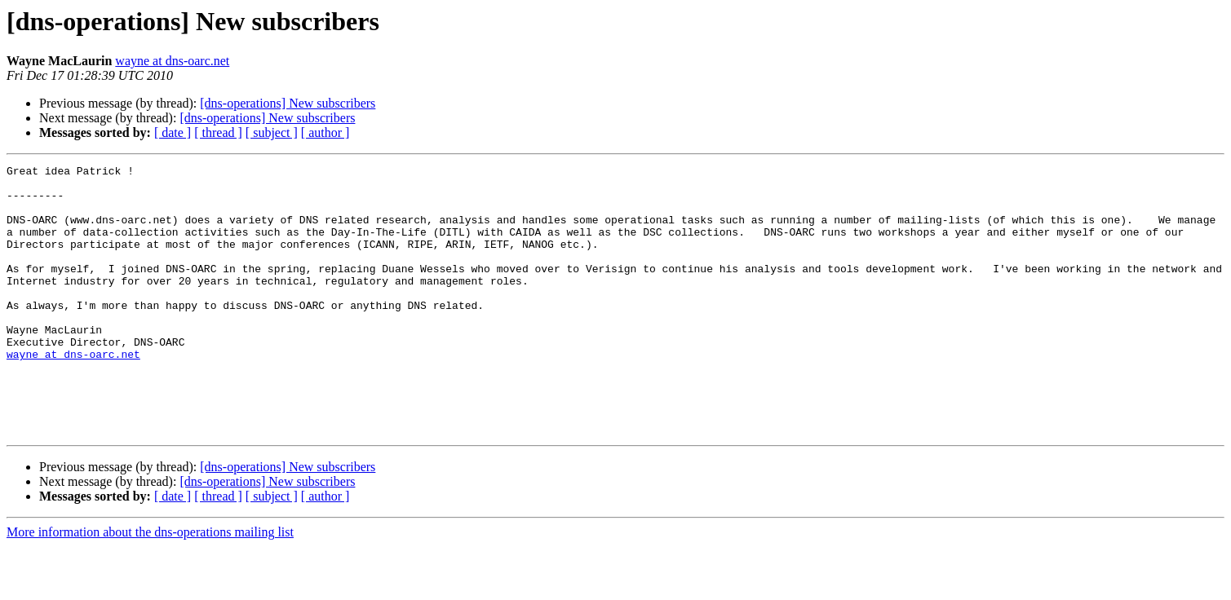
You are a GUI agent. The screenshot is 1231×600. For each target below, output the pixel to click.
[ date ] (172, 132)
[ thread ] (218, 132)
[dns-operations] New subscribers (287, 103)
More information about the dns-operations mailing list (150, 586)
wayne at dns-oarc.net (172, 61)
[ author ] (325, 132)
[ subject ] (272, 132)
